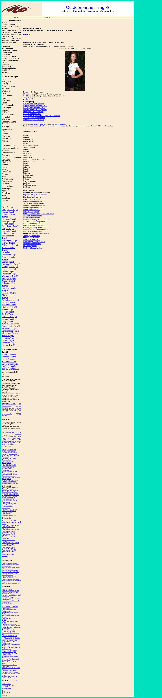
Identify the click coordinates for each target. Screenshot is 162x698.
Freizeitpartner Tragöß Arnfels (10, 525)
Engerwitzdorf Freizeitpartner (10, 495)
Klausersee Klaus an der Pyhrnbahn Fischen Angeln (10, 671)
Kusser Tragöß (8, 340)
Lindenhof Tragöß (9, 307)
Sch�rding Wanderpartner (33, 208)
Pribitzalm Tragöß (9, 316)
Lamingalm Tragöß (10, 266)
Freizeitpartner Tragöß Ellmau (10, 529)
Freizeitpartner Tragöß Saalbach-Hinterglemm (8, 547)
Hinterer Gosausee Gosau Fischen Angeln (9, 665)
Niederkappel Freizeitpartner (34, 242)
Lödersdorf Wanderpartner (9, 464)
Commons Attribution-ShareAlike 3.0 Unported (11, 413)
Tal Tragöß (5, 686)
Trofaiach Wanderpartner (9, 481)
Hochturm (27, 96)
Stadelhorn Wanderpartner (33, 112)
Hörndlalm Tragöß (10, 328)
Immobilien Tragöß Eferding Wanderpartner (10, 592)
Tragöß (26, 98)
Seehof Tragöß (8, 262)
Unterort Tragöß (6, 688)
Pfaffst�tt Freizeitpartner (32, 248)
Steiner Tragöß (8, 319)
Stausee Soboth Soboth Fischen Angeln (9, 642)
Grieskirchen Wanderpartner (34, 222)
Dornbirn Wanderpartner (32, 231)
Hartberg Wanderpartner (32, 227)
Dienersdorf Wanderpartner (10, 483)
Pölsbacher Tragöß (10, 245)
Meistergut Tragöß (9, 333)
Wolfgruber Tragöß (10, 209)
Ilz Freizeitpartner (29, 246)
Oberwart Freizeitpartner (9, 503)
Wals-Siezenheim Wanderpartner (36, 225)
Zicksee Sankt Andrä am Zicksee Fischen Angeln (9, 630)
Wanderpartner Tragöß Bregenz (10, 579)
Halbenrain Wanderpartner (9, 454)
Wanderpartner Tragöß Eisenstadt (11, 583)
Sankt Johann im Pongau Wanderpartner (38, 214)
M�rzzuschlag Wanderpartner (35, 195)
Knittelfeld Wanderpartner (33, 201)
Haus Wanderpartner (8, 467)
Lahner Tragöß (8, 271)
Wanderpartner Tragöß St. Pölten (10, 572)
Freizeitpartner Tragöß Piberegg (11, 521)
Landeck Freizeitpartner (9, 511)
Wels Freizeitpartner (8, 499)
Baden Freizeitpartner (8, 497)
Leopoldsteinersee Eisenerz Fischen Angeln (10, 654)
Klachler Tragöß (9, 269)
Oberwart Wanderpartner (32, 216)
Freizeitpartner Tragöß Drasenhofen (8, 537)
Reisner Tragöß (8, 243)
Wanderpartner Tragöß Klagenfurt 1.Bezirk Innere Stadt (11, 568)
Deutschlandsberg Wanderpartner (36, 220)
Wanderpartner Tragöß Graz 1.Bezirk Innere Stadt (9, 576)
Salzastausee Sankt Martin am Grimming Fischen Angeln (11, 639)
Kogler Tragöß (8, 312)
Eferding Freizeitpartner (9, 489)
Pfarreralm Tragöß (9, 274)
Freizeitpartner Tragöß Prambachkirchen (8, 545)
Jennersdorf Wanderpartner (33, 203)
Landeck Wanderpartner (32, 224)
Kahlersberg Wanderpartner (33, 120)
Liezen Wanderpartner (31, 218)
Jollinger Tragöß (9, 278)
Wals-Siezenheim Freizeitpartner (7, 513)
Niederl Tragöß (8, 281)
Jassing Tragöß (8, 314)
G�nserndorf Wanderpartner (34, 199)
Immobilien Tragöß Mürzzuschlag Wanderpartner (10, 590)
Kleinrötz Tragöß (9, 231)
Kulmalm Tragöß (9, 219)
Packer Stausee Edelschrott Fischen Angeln (10, 607)
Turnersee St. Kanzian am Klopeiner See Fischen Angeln (11, 624)
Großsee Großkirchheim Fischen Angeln (9, 610)
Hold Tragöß (7, 207)
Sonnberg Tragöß (9, 343)
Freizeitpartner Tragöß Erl (9, 550)
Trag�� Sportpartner (31, 236)
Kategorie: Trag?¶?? (14, 432)
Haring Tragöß (8, 212)
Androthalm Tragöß (10, 300)
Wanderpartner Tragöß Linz (9, 563)
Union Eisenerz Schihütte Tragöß (9, 303)
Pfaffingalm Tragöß (10, 240)
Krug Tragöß (7, 321)
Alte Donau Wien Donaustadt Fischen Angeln (10, 659)
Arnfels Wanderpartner (8, 451)
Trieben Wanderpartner (9, 473)
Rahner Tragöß (8, 309)
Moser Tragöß (8, 335)
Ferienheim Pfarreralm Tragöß (9, 253)
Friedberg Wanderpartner (9, 452)
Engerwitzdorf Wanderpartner (34, 205)
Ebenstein (27, 94)
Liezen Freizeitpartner (8, 505)
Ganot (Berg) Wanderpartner (34, 108)
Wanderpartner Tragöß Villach (10, 570)
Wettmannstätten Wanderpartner (7, 469)
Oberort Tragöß (6, 684)
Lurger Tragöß (8, 228)
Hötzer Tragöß (8, 224)
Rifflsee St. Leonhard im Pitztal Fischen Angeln (11, 648)
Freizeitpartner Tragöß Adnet (10, 543)
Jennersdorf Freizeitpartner (10, 493)
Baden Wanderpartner (31, 210)
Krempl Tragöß (8, 345)
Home (16, 17)
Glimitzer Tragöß (9, 338)
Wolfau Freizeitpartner (31, 240)
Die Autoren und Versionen (11, 409)
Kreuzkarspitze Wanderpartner (35, 110)
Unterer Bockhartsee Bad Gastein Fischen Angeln (9, 651)
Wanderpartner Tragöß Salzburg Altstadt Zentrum (10, 565)
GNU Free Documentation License (11, 411)
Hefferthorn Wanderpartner (33, 104)
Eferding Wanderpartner (32, 197)
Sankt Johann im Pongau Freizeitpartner (9, 501)
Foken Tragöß (8, 233)
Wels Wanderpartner (31, 212)
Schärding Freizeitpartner (9, 496)
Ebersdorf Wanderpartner (9, 471)
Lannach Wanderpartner (9, 465)
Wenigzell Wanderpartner (9, 474)
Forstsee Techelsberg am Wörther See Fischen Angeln (10, 636)
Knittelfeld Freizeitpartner (9, 492)
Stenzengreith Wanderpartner (10, 480)
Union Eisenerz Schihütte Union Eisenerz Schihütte (10, 361)
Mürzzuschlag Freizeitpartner (10, 487)
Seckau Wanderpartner (8, 476)
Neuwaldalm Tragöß (10, 324)
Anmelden (47, 17)
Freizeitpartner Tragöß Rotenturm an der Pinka (9, 531)
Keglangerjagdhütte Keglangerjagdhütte (10, 367)
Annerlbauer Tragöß (10, 226)
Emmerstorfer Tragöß (11, 326)
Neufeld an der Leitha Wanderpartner (37, 229)
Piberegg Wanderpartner (9, 449)
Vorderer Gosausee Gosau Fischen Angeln (10, 613)
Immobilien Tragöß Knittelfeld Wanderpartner (10, 598)
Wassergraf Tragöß (10, 276)
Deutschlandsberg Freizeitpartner (7, 507)
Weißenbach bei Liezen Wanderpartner (9, 459)
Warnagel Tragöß (9, 221)
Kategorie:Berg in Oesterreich (37, 124)
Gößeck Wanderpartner (32, 114)
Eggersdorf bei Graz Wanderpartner (8, 462)
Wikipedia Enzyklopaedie (59, 124)
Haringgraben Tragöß (11, 264)
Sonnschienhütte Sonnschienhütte (9, 355)
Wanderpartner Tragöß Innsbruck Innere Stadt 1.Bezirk (10, 574)
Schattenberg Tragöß (10, 331)
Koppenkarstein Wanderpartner (35, 106)
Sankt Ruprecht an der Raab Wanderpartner (10, 456)
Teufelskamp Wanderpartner (34, 118)
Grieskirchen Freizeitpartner (10, 509)
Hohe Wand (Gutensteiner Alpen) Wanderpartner (41, 116)
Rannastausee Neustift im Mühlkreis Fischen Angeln (9, 677)
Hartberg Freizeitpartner (9, 515)
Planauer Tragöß (9, 293)
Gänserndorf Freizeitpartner (10, 490)
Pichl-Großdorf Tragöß (8, 685)
